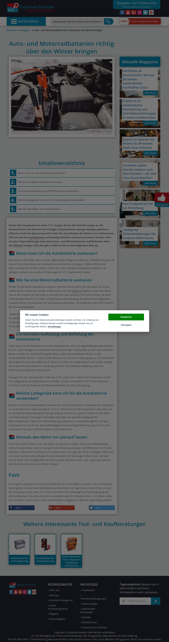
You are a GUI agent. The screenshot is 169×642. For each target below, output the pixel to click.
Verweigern (126, 325)
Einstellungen (54, 326)
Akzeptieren (126, 317)
